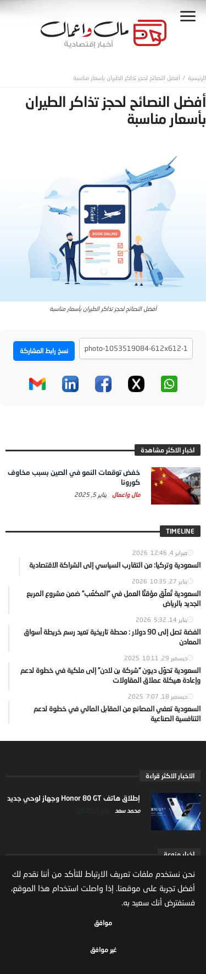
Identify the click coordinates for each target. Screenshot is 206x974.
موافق (103, 923)
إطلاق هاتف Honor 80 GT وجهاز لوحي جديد (73, 798)
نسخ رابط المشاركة (44, 351)
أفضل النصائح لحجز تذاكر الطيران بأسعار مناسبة (126, 77)
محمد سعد (126, 810)
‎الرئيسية (197, 77)
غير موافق (103, 949)
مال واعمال (125, 494)
